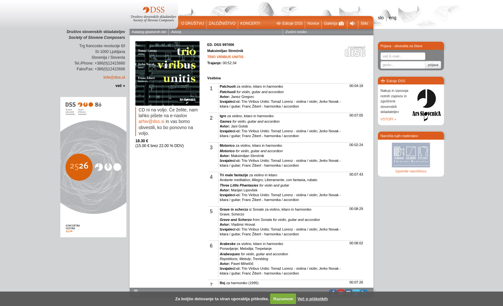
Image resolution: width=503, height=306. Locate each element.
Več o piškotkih (312, 298)
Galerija (334, 23)
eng (392, 17)
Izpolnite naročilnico (411, 171)
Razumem (283, 298)
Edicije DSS (289, 23)
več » (120, 85)
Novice (313, 23)
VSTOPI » (388, 119)
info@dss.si (114, 77)
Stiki (364, 23)
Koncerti (250, 23)
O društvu (192, 23)
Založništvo (222, 23)
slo (381, 17)
